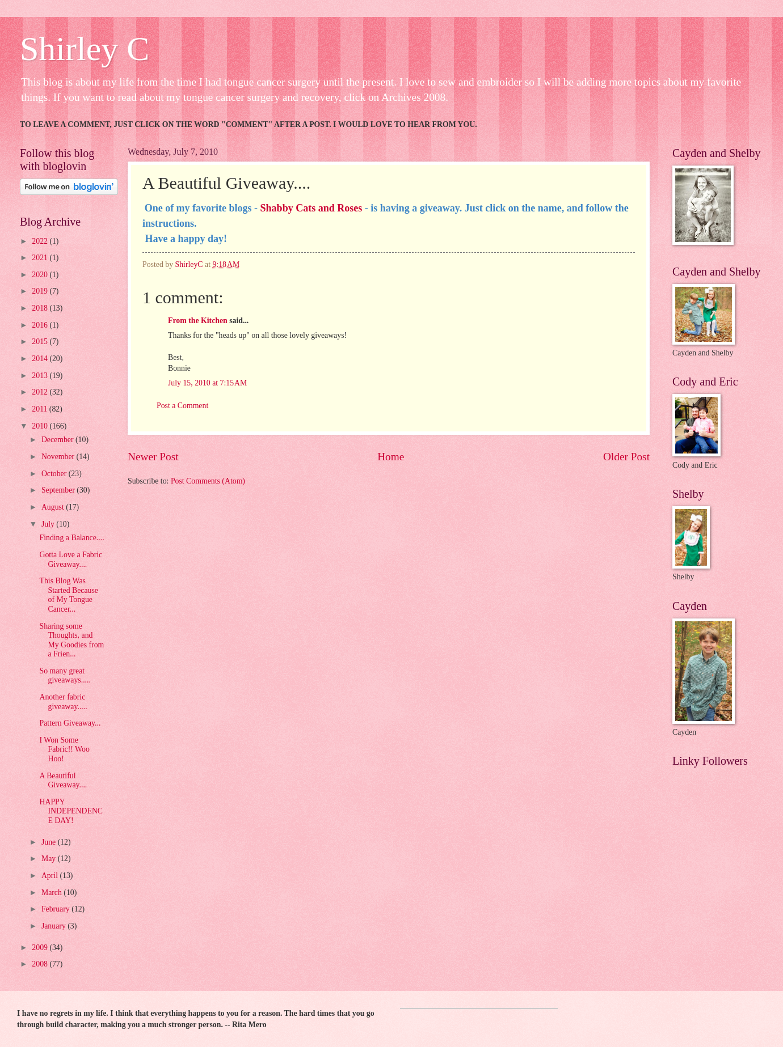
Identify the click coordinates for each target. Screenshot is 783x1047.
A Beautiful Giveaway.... (63, 781)
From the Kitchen (198, 320)
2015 (40, 341)
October (55, 473)
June (49, 842)
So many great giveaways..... (64, 676)
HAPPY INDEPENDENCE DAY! (71, 811)
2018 (40, 308)
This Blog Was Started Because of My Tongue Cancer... (68, 595)
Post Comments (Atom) (208, 481)
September (59, 490)
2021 (40, 257)
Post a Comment (182, 405)
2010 (40, 426)
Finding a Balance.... (71, 537)
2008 (40, 964)
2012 (40, 392)
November (59, 456)
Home (390, 457)
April (50, 875)
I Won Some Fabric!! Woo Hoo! (64, 749)
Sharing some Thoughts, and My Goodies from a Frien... (71, 640)
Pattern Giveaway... (69, 723)
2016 (40, 325)
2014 (40, 358)
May (49, 858)
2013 (40, 375)
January (54, 926)
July (48, 524)
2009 (40, 947)
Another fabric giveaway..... (63, 702)
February (56, 909)
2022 (40, 241)
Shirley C (84, 48)
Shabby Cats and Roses (311, 208)
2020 (40, 274)
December (58, 439)
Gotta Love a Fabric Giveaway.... (70, 559)
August (53, 507)
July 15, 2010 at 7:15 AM (207, 383)
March (52, 892)
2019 (40, 291)
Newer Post (153, 457)
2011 (40, 409)
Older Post (626, 457)
